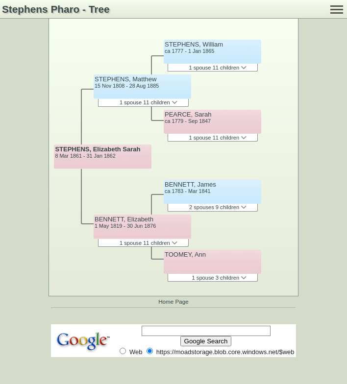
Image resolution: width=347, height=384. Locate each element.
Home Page (173, 301)
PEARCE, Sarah (188, 114)
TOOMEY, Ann (185, 254)
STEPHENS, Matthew (125, 79)
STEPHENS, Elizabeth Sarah (97, 149)
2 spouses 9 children (218, 207)
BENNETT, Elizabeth (124, 219)
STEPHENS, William (194, 44)
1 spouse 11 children (148, 102)
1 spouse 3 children (219, 278)
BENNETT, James (190, 184)
